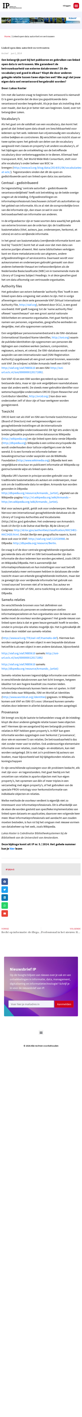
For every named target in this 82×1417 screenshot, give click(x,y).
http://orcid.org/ (39, 396)
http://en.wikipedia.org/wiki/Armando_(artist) (29, 501)
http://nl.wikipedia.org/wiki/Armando (46, 497)
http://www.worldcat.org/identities (24, 697)
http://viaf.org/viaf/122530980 (46, 539)
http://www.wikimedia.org (33, 460)
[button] (76, 6)
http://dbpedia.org (13, 443)
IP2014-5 (10, 869)
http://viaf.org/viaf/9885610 (18, 368)
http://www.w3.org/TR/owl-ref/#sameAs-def (29, 638)
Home (7, 36)
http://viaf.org (27, 304)
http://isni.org (60, 337)
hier (12, 848)
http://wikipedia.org (14, 438)
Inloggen (67, 5)
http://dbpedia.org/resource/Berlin (34, 543)
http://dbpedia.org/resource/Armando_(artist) (29, 493)
